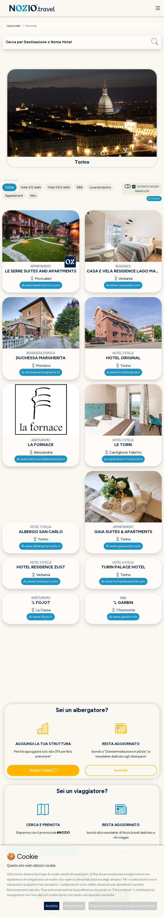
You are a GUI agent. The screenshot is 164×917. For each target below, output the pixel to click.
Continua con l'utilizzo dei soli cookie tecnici (122, 906)
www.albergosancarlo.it (40, 546)
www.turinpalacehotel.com (123, 581)
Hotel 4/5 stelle (31, 187)
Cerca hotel (13, 25)
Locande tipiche (100, 187)
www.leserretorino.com (41, 285)
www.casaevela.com (123, 285)
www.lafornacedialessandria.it (41, 459)
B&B (80, 187)
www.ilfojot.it (41, 617)
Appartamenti (14, 195)
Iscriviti (121, 770)
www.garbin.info (123, 617)
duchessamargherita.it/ (40, 372)
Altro (33, 195)
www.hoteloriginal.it (123, 372)
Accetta (52, 906)
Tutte (9, 187)
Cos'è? (154, 198)
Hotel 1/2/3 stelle (59, 187)
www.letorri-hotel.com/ (123, 459)
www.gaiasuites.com (123, 546)
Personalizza (73, 906)
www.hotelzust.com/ (40, 581)
